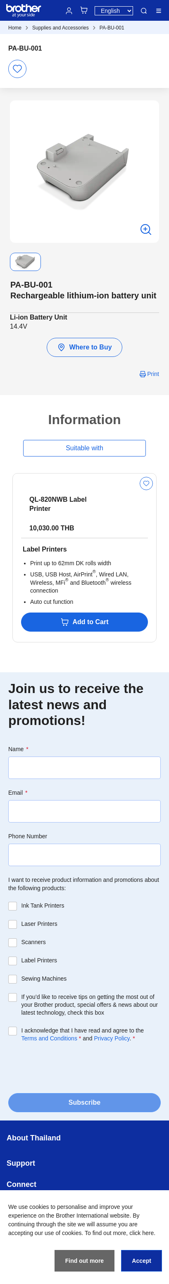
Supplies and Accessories (60, 28)
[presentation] (71, 1067)
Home (14, 28)
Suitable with (84, 448)
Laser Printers (39, 923)
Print (153, 374)
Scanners (33, 942)
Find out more (84, 1260)
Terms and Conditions (49, 1038)
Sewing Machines (44, 978)
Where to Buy (84, 347)
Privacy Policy (111, 1038)
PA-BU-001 (112, 28)
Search (144, 11)
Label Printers (39, 960)
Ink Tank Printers (42, 905)
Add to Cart (84, 622)
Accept (141, 1260)
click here (141, 1233)
